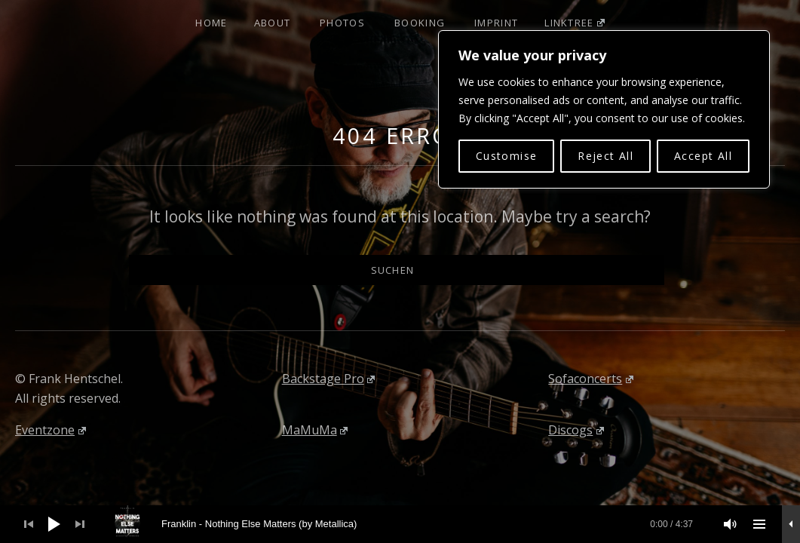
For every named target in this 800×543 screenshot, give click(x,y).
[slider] (408, 524)
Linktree (574, 22)
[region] (604, 109)
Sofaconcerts (590, 378)
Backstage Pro (328, 378)
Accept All (703, 156)
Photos (342, 22)
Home (211, 22)
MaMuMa (315, 430)
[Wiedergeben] (54, 524)
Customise (507, 156)
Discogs (576, 430)
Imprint (496, 22)
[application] (400, 524)
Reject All (605, 156)
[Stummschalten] (731, 524)
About (272, 22)
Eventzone (50, 430)
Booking (419, 22)
